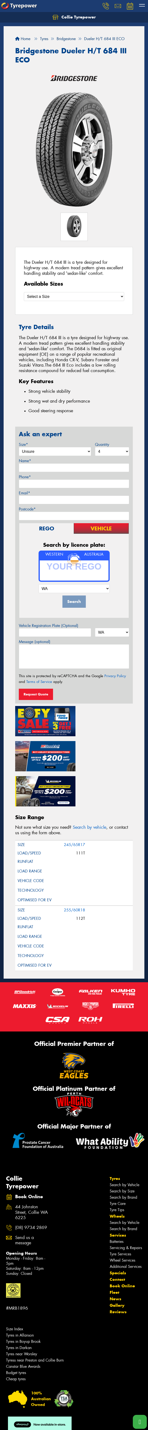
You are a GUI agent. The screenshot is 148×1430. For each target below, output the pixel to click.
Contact (117, 1241)
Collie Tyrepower (74, 17)
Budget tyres (16, 1334)
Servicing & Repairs (126, 1209)
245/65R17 (74, 806)
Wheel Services (122, 1221)
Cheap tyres (16, 1340)
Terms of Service (39, 681)
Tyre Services (120, 1215)
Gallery (117, 1267)
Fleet (114, 1254)
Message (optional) (34, 641)
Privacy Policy (115, 676)
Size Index (14, 1290)
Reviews (118, 1273)
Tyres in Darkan (19, 1309)
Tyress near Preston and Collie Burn (35, 1321)
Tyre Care (118, 1165)
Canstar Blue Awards (23, 1328)
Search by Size (122, 1152)
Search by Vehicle (124, 1146)
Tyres (115, 1140)
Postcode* (27, 509)
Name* (25, 460)
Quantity (102, 444)
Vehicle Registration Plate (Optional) (48, 625)
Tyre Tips (117, 1171)
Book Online (122, 1247)
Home (22, 38)
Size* (23, 444)
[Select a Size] (74, 296)
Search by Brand (123, 1158)
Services (118, 1196)
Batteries (116, 1203)
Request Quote (36, 694)
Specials (118, 1234)
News (115, 1260)
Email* (24, 493)
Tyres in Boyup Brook (23, 1303)
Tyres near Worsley (21, 1315)
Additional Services (125, 1228)
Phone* (25, 476)
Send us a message (24, 1202)
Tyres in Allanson (20, 1296)
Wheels (117, 1177)
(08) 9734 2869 (31, 1189)
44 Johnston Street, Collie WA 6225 (31, 1174)
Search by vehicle (89, 789)
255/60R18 (74, 871)
